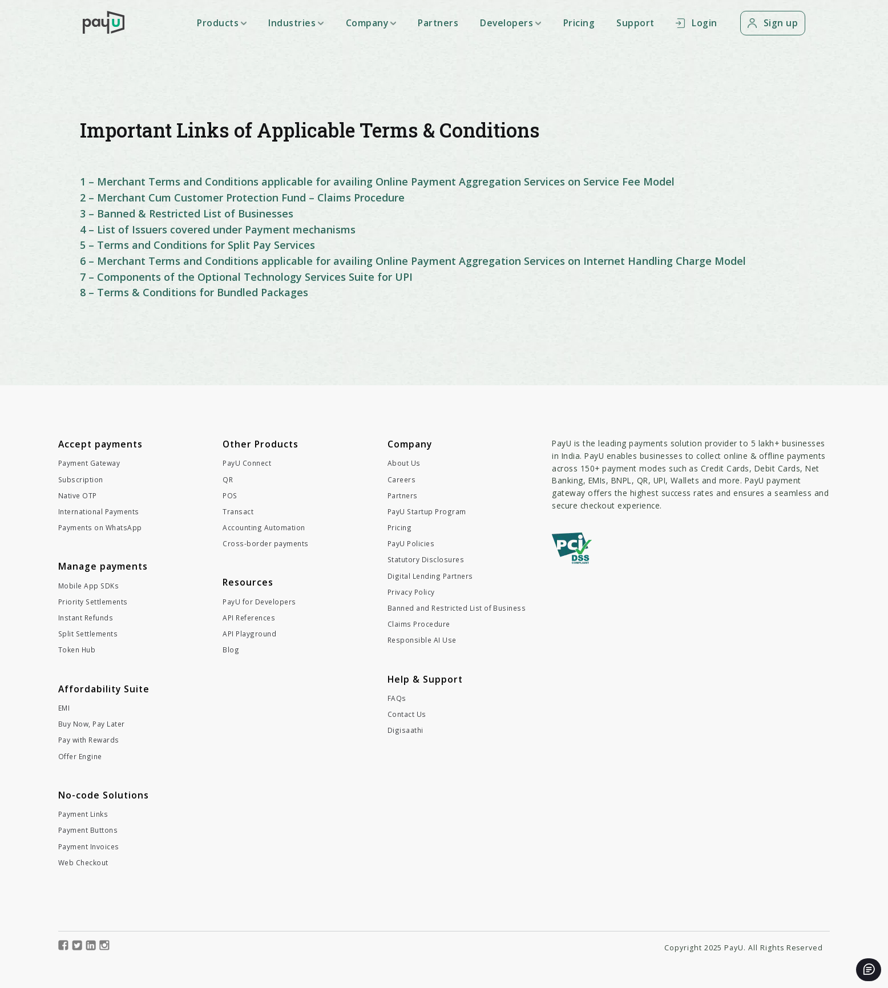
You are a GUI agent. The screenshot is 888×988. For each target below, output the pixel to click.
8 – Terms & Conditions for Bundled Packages (194, 292)
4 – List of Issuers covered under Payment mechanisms (218, 229)
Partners (438, 23)
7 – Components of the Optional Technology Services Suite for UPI (246, 277)
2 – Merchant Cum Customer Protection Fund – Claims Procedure (242, 197)
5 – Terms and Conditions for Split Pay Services (197, 245)
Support (635, 23)
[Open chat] (868, 969)
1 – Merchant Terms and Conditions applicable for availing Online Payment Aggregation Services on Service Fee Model (377, 181)
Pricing (579, 23)
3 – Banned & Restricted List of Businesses (186, 213)
